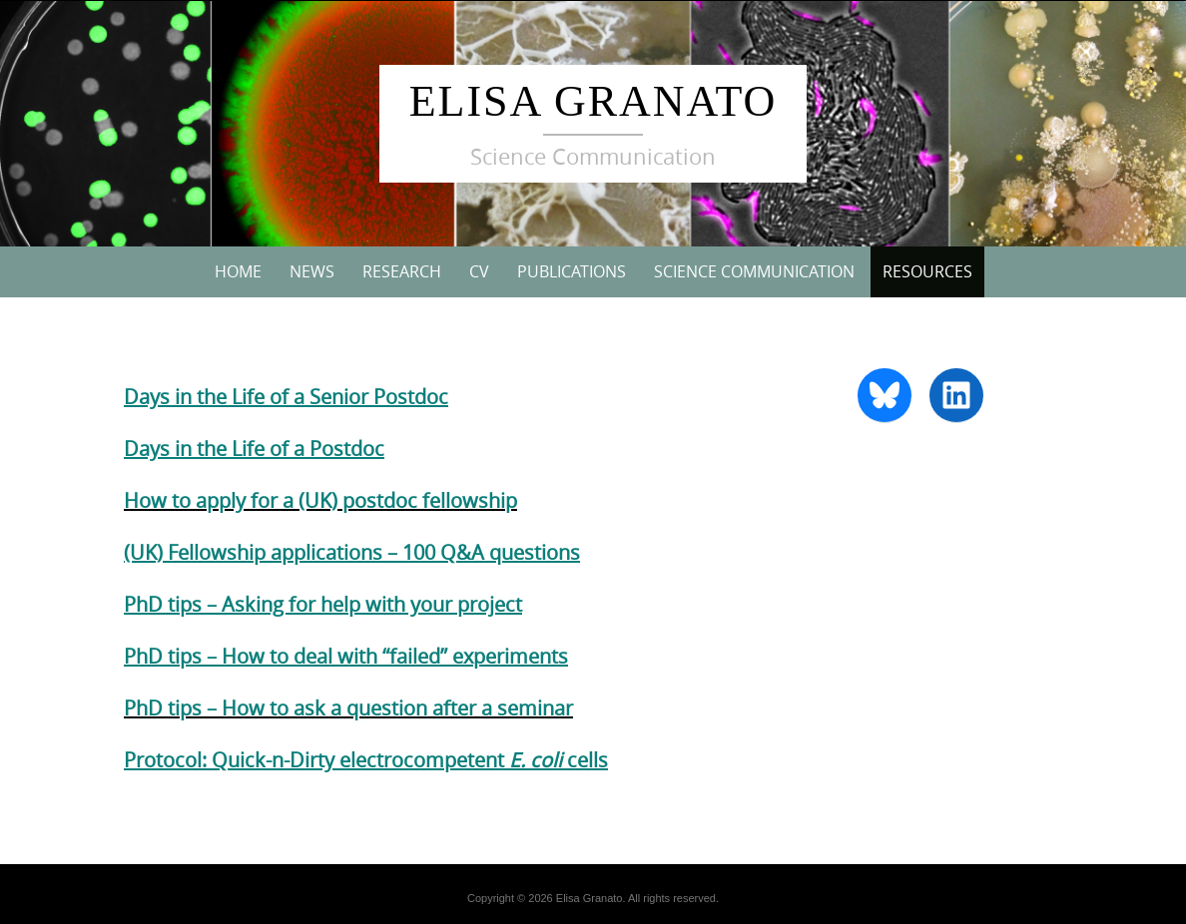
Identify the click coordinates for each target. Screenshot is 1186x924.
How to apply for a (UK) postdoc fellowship (320, 500)
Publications (571, 271)
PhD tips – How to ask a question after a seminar (348, 707)
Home (238, 271)
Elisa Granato (593, 101)
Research (401, 271)
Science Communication (754, 271)
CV (479, 271)
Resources (927, 271)
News (312, 271)
